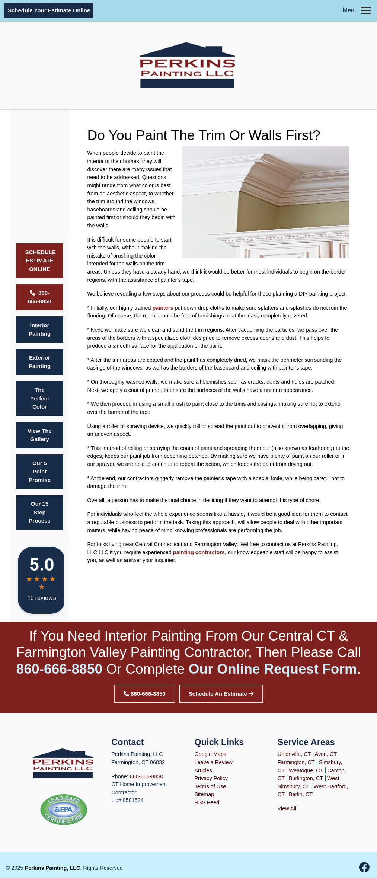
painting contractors (199, 552)
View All (287, 808)
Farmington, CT (296, 762)
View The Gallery (40, 435)
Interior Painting (40, 329)
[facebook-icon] (364, 869)
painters (162, 308)
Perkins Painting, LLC (52, 868)
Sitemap (204, 794)
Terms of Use (210, 786)
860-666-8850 (39, 297)
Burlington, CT (306, 778)
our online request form (273, 669)
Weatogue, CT (306, 770)
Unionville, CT (294, 754)
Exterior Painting (40, 361)
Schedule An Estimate (221, 693)
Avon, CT (326, 754)
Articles (203, 770)
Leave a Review (214, 762)
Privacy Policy (211, 778)
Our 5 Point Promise (40, 471)
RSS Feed (207, 802)
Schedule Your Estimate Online (49, 10)
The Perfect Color (39, 398)
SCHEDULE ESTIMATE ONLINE (40, 260)
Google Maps (211, 754)
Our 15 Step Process (39, 512)
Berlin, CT (301, 794)
